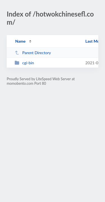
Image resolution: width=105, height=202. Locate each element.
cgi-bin (24, 62)
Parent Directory (33, 52)
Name (20, 41)
